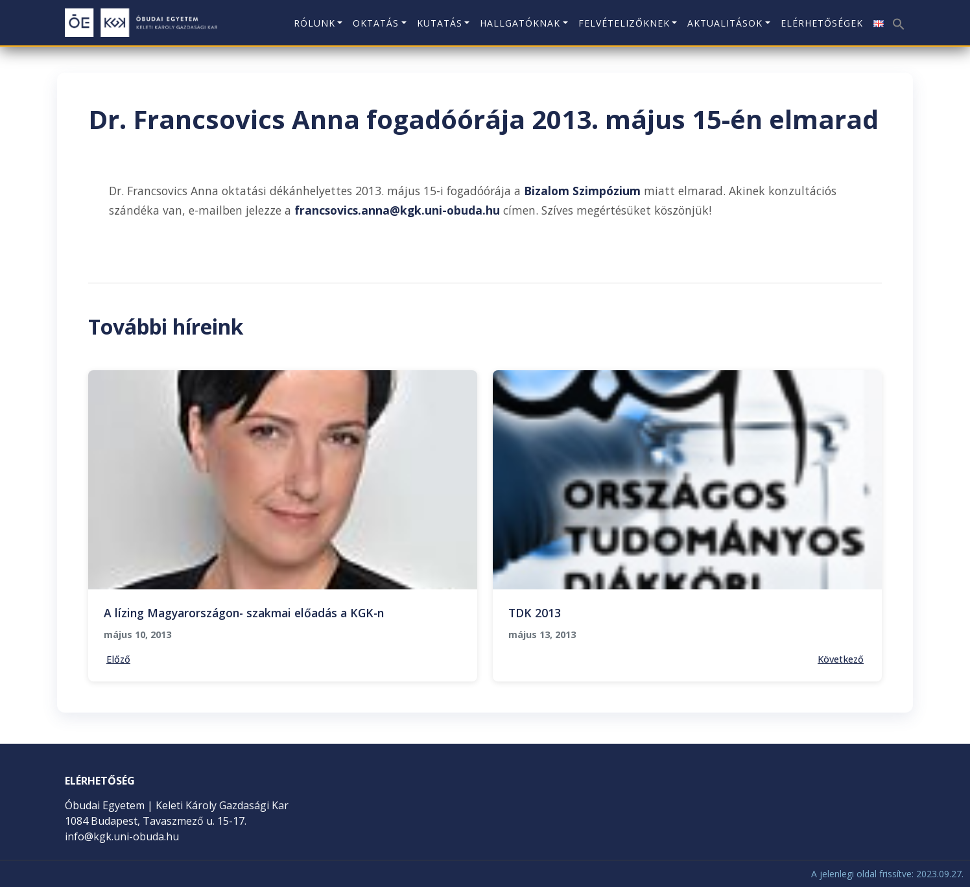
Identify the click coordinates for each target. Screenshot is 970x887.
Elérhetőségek (822, 23)
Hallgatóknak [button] (520, 23)
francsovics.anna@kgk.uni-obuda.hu (397, 210)
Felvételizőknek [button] (624, 23)
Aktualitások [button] (725, 23)
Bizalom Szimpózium (582, 190)
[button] (897, 19)
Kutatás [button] (439, 23)
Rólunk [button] (314, 23)
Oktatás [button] (376, 23)
